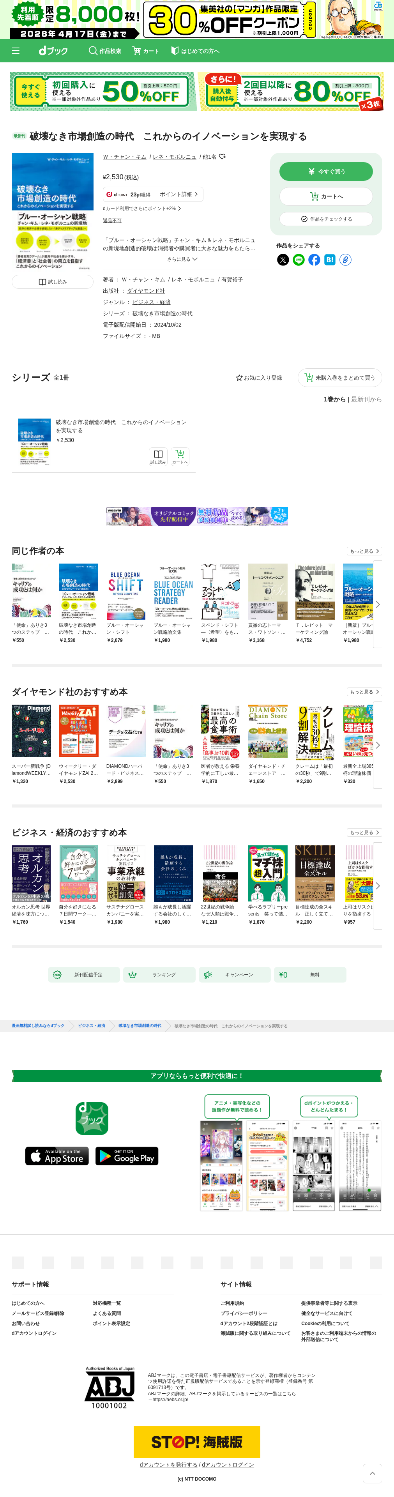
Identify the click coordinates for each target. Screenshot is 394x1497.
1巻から (335, 399)
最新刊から (366, 399)
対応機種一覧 (107, 1303)
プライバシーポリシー (244, 1313)
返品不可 (112, 220)
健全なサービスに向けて (327, 1313)
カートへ (332, 196)
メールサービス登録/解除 (38, 1313)
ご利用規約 (232, 1303)
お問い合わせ (26, 1323)
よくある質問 (107, 1313)
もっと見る (361, 551)
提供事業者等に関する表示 (329, 1303)
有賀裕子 (232, 279)
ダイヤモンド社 (146, 291)
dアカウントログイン (34, 1333)
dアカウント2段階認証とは (249, 1323)
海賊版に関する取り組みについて (256, 1333)
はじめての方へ (28, 1303)
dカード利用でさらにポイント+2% (139, 208)
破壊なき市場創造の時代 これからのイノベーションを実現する (121, 426)
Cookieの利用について (325, 1323)
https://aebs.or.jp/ (170, 1399)
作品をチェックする (331, 219)
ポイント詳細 (176, 194)
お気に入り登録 (263, 378)
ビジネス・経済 (152, 302)
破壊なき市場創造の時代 (163, 313)
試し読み (57, 282)
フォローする (222, 157)
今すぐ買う (332, 171)
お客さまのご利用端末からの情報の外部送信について (338, 1336)
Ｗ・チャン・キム (125, 157)
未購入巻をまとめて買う (346, 378)
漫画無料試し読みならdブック (38, 1026)
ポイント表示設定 (111, 1323)
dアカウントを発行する (169, 1465)
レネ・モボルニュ (174, 157)
